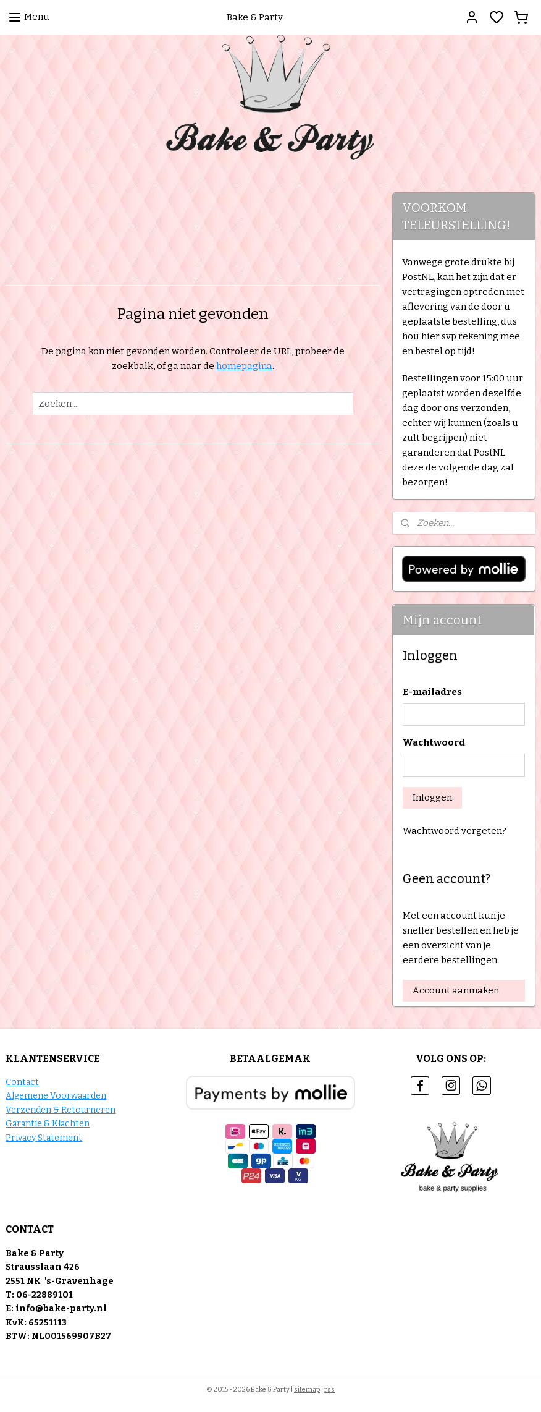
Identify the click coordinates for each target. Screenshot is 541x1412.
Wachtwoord (434, 742)
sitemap (307, 1389)
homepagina (244, 366)
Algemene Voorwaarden (56, 1096)
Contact (22, 1082)
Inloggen (432, 797)
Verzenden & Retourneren (60, 1110)
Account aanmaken (456, 990)
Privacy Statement (44, 1138)
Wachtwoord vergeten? (454, 830)
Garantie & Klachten (48, 1123)
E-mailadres (432, 691)
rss (329, 1389)
